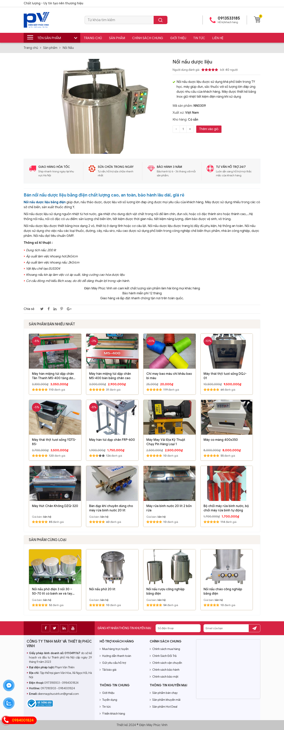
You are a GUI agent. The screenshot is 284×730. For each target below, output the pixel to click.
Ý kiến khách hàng (112, 713)
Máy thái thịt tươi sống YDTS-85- (54, 442)
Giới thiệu (178, 38)
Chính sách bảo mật (164, 676)
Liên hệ (217, 38)
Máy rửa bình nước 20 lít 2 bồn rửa (169, 508)
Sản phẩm (117, 38)
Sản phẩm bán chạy (164, 693)
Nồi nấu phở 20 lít (102, 589)
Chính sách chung (147, 38)
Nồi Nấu (68, 48)
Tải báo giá (108, 669)
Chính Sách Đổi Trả (163, 656)
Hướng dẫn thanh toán (115, 656)
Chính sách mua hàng (165, 649)
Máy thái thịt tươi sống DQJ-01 (225, 376)
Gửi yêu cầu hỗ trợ (113, 663)
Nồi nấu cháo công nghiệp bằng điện (223, 591)
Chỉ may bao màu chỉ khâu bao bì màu (169, 376)
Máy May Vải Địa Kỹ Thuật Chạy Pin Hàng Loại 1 (165, 442)
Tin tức (199, 38)
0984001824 (70, 683)
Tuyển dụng (108, 700)
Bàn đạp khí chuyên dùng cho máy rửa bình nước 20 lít (111, 508)
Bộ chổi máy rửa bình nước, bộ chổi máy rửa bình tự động (226, 508)
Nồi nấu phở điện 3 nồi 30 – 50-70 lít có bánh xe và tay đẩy (52, 591)
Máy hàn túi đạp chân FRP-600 (112, 440)
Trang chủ (93, 38)
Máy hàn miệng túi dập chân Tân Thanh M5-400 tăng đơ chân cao (53, 376)
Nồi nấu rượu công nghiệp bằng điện (165, 591)
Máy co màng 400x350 (221, 440)
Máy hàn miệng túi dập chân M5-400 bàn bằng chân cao (110, 376)
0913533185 (229, 18)
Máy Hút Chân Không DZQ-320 (55, 506)
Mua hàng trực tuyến (114, 649)
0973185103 (52, 683)
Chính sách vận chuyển (166, 663)
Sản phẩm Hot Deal (163, 706)
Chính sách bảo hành (164, 669)
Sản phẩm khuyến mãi (165, 700)
